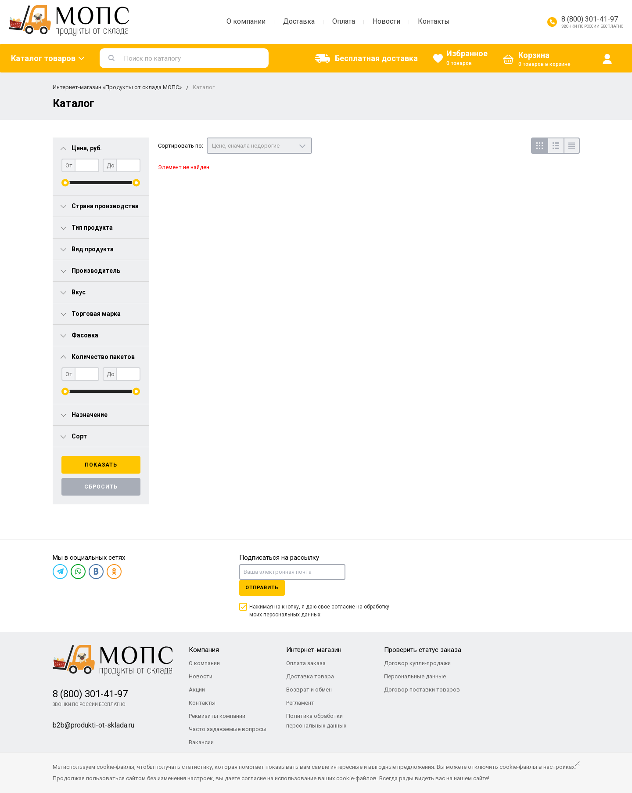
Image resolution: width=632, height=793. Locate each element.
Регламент (300, 702)
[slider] (65, 182)
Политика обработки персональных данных (316, 721)
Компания (204, 650)
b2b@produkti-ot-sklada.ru (93, 725)
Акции (197, 689)
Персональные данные (415, 676)
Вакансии (201, 742)
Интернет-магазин (313, 650)
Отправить (262, 587)
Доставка (299, 21)
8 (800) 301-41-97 (589, 19)
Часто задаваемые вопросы (227, 729)
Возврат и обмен (309, 689)
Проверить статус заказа (422, 650)
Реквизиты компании (217, 716)
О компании (246, 21)
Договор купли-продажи (417, 663)
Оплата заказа (306, 663)
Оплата (343, 21)
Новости (386, 21)
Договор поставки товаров (422, 689)
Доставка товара (310, 676)
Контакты (434, 21)
